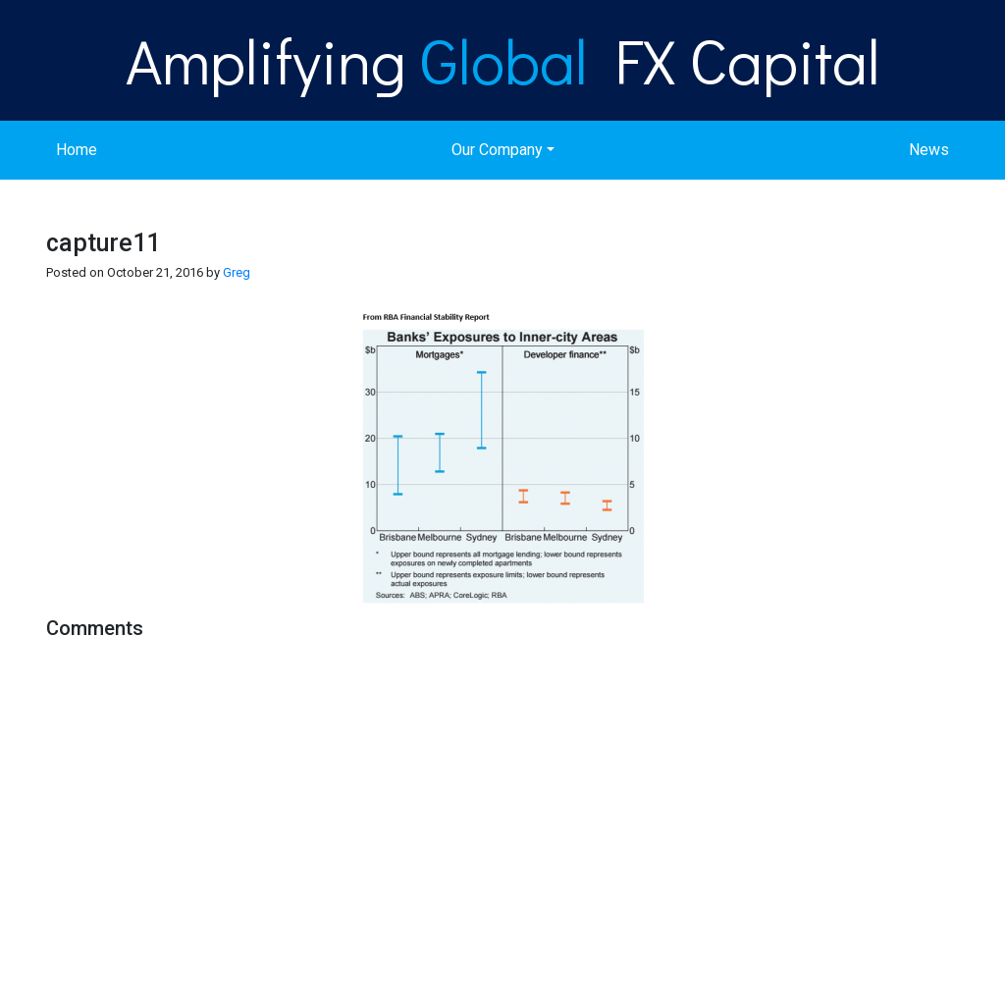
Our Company (497, 149)
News (929, 149)
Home (76, 149)
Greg (236, 272)
